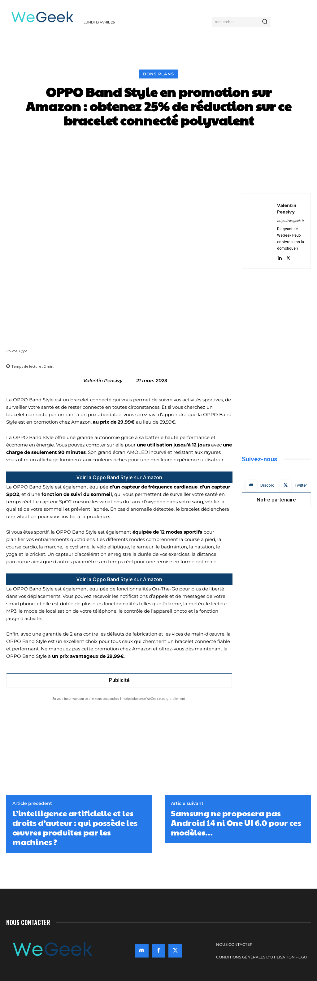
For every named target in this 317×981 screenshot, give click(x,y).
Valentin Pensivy (103, 380)
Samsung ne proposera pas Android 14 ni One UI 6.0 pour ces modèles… (236, 822)
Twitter (301, 485)
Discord (267, 485)
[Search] (265, 22)
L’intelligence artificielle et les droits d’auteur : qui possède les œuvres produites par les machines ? (74, 827)
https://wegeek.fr (290, 221)
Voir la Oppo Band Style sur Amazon (119, 477)
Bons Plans (158, 74)
